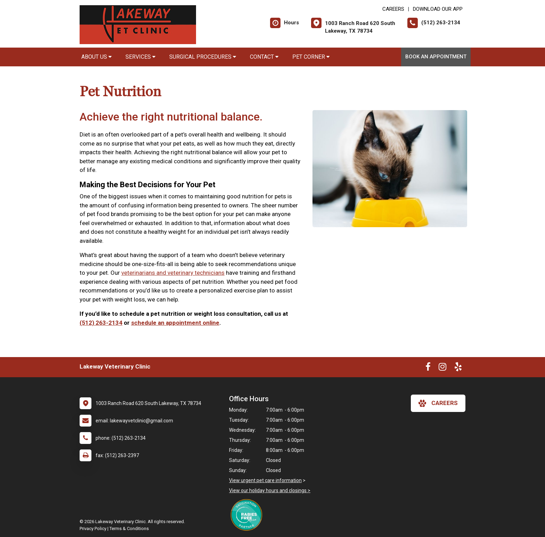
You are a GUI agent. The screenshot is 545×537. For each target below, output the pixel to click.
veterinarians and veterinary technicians (173, 272)
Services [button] (140, 56)
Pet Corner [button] (311, 56)
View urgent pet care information (265, 480)
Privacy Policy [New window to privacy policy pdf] (93, 528)
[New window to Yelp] (458, 368)
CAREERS (393, 9)
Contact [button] (264, 56)
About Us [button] (96, 56)
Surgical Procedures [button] (202, 56)
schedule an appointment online (175, 322)
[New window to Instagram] (442, 368)
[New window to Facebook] (428, 368)
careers (438, 403)
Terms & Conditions (129, 528)
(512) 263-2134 (101, 322)
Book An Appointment (435, 56)
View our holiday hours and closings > (269, 490)
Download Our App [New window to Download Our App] (438, 9)
